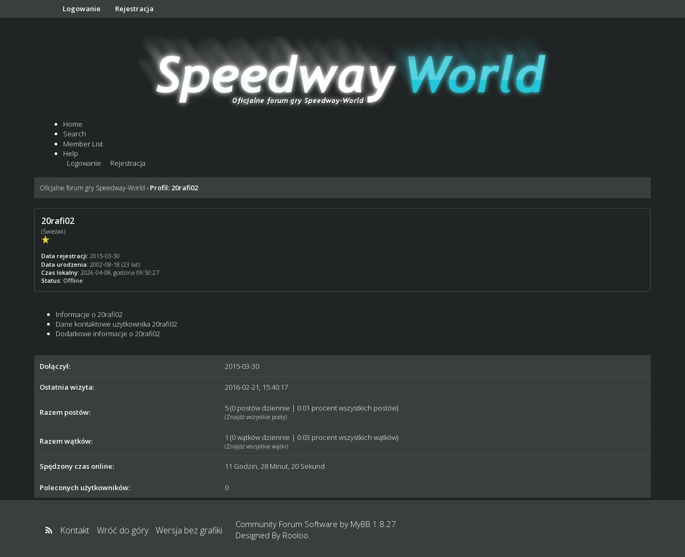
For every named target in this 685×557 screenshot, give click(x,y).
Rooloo (295, 535)
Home (72, 124)
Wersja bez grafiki (189, 530)
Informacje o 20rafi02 (89, 314)
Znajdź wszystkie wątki (256, 446)
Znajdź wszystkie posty (255, 417)
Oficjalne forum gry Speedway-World (92, 187)
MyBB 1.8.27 (373, 524)
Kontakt (74, 530)
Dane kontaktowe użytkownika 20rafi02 (116, 324)
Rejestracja (134, 8)
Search (74, 133)
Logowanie (82, 8)
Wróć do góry (122, 530)
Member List (83, 144)
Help (70, 153)
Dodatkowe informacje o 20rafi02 (108, 333)
